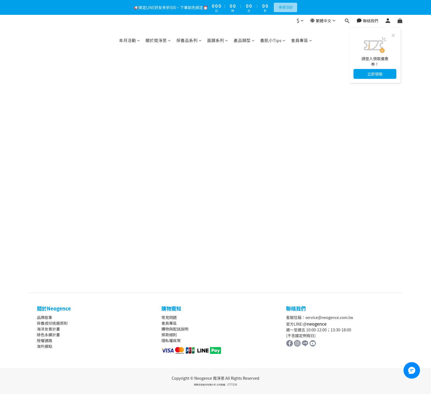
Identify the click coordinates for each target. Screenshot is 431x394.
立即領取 (375, 74)
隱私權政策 (171, 340)
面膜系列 (217, 40)
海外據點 (44, 346)
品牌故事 (44, 317)
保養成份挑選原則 (52, 323)
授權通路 (44, 340)
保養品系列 (188, 40)
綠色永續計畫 (48, 334)
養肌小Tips (272, 40)
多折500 (285, 7)
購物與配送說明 (174, 329)
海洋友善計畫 (48, 329)
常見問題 (169, 317)
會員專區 (301, 40)
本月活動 (129, 40)
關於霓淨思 (158, 40)
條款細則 (169, 334)
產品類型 (244, 40)
